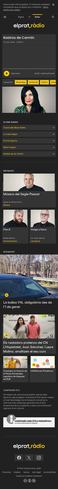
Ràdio (37, 17)
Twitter (44, 82)
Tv (29, 17)
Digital (21, 17)
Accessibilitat (50, 472)
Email (53, 82)
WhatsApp (21, 82)
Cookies (17, 472)
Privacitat (6, 472)
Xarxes (26, 472)
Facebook (33, 82)
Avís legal (36, 472)
